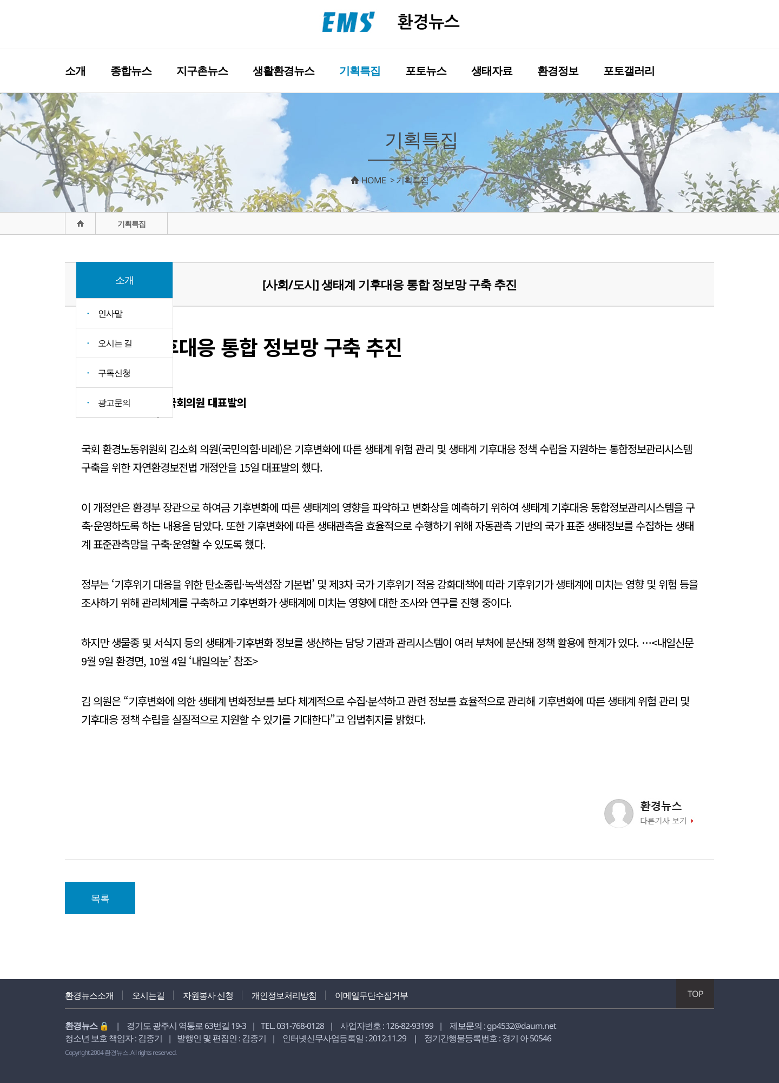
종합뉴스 (130, 70)
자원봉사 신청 (208, 995)
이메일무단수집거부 (371, 995)
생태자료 (491, 70)
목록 (100, 898)
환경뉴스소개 (89, 995)
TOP (695, 994)
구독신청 (114, 373)
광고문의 (114, 402)
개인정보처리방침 (284, 995)
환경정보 (557, 70)
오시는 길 (115, 343)
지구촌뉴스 (202, 70)
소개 (75, 70)
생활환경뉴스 (283, 70)
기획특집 (359, 70)
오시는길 (148, 995)
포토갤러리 (629, 70)
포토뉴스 (425, 70)
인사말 (110, 313)
